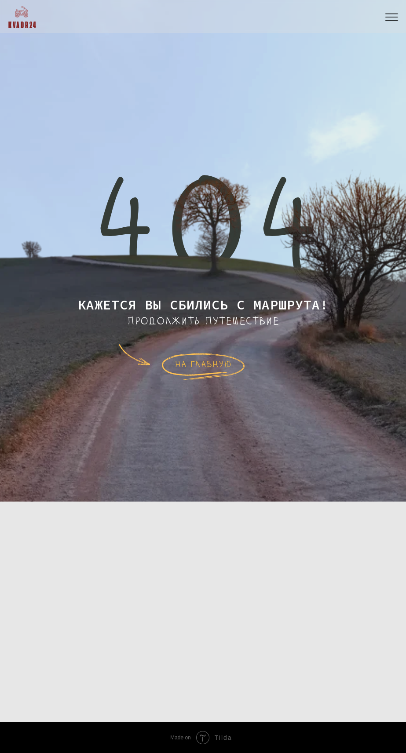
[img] (21, 11)
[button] (392, 17)
